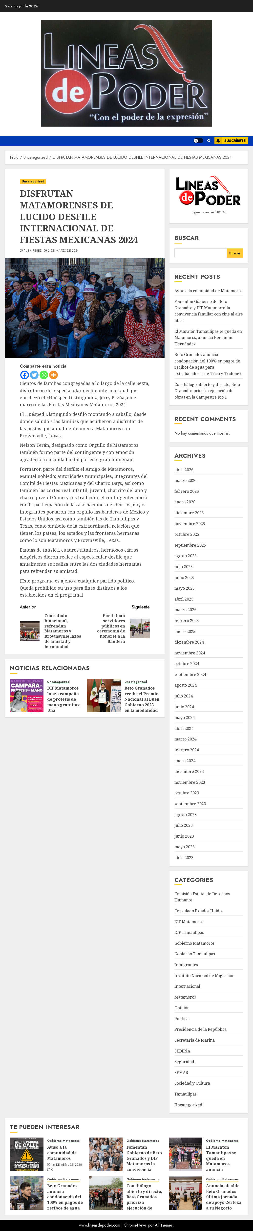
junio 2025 (184, 577)
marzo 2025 (185, 609)
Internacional (187, 986)
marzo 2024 (185, 739)
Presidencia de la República (200, 1029)
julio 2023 (183, 825)
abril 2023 (183, 857)
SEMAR (181, 1072)
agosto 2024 (185, 685)
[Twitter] (34, 375)
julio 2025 (183, 566)
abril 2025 (183, 599)
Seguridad (184, 1061)
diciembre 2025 (189, 512)
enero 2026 (184, 502)
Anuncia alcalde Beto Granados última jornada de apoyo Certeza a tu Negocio (223, 1197)
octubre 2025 (186, 534)
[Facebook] (24, 375)
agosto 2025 (185, 556)
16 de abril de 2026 (66, 1165)
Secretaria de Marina (194, 1040)
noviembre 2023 (189, 782)
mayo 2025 (184, 588)
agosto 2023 (185, 814)
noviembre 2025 (189, 523)
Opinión (182, 1007)
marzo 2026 (185, 480)
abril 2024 (183, 728)
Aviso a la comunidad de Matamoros (208, 290)
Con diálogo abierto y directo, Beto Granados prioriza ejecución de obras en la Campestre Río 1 (207, 391)
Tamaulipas (185, 1094)
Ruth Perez (33, 251)
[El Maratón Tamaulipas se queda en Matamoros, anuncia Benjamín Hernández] (185, 1154)
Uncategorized (33, 181)
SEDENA (182, 1051)
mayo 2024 (184, 717)
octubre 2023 (186, 793)
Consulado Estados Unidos (198, 911)
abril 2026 (183, 469)
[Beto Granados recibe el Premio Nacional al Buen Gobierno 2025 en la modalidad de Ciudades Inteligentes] (104, 695)
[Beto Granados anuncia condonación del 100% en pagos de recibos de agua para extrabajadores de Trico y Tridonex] (26, 1193)
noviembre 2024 (189, 653)
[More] (53, 375)
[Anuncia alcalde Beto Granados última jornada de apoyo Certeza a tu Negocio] (185, 1193)
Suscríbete (230, 140)
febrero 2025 (186, 620)
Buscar (186, 237)
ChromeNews (135, 1225)
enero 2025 (184, 631)
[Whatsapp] (44, 375)
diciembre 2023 (189, 771)
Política (181, 1018)
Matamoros (185, 997)
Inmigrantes (186, 964)
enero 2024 (184, 760)
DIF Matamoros (188, 921)
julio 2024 (183, 696)
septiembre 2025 (190, 545)
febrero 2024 (186, 750)
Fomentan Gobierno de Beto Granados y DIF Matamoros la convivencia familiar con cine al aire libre (208, 311)
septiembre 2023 (190, 803)
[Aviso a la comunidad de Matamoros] (26, 1154)
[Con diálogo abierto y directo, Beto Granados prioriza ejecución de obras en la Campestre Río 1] (106, 1193)
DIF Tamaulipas (189, 932)
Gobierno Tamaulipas (194, 954)
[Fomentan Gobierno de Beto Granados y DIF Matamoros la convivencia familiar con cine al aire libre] (106, 1154)
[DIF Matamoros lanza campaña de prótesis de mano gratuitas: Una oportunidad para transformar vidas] (26, 695)
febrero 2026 (186, 491)
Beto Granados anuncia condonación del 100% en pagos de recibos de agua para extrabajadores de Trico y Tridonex (207, 364)
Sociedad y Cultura (192, 1083)
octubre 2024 (186, 663)
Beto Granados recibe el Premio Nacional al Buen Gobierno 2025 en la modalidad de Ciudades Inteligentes (142, 704)
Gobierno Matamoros (194, 943)
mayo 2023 (184, 847)
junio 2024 (184, 707)
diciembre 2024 (189, 642)
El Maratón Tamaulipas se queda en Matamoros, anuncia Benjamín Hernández (208, 338)
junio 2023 (184, 836)
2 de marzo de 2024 (63, 251)
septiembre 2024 (190, 674)
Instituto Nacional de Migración (204, 975)
